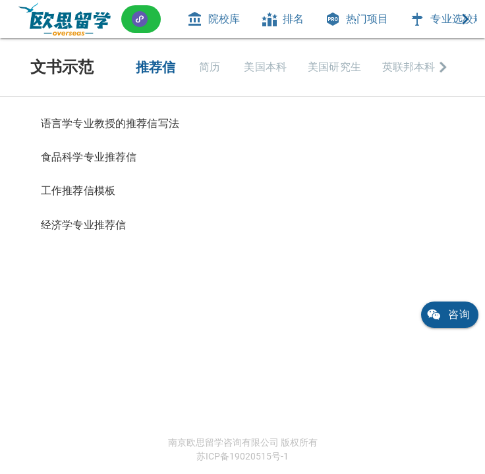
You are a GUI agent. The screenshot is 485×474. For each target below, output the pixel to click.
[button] (141, 18)
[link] (64, 19)
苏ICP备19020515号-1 (242, 456)
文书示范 (62, 67)
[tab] (213, 19)
